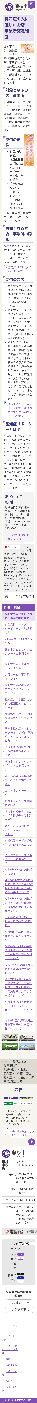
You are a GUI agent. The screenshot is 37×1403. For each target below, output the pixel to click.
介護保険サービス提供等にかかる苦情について (18, 859)
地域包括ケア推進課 (16, 1069)
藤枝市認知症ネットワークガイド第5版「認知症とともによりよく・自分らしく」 (19, 734)
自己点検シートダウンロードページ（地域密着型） (18, 628)
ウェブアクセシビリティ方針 (10, 1349)
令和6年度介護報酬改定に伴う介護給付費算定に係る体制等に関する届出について (19, 904)
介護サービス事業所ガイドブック (18, 676)
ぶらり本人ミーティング (18, 792)
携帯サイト (11, 1359)
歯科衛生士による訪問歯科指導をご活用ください (18, 718)
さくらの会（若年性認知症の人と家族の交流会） (18, 780)
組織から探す (21, 1061)
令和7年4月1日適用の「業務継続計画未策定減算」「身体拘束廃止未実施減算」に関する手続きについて (18, 987)
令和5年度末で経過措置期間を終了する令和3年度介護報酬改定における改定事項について (19, 886)
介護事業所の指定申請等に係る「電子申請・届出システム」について (18, 1007)
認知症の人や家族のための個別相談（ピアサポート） (18, 703)
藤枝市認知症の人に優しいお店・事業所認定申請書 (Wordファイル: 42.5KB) (20, 409)
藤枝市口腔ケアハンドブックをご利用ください (18, 765)
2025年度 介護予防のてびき (19, 641)
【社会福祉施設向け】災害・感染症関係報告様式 (18, 921)
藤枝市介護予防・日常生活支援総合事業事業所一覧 (18, 815)
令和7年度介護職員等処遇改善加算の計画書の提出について (19, 968)
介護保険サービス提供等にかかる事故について (18, 844)
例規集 (9, 1381)
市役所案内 (11, 1365)
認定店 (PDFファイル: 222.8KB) (19, 269)
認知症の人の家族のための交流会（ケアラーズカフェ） (18, 689)
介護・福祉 (11, 607)
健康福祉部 (10, 1065)
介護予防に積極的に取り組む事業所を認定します (18, 751)
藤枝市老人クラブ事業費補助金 (18, 803)
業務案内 (9, 1073)
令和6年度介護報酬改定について (19, 871)
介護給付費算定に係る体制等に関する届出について (18, 935)
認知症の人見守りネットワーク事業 (18, 666)
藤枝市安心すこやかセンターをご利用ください (18, 653)
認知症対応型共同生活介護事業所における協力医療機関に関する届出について (18, 952)
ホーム (6, 1061)
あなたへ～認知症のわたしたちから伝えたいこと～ (18, 830)
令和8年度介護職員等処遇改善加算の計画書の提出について (19, 1024)
